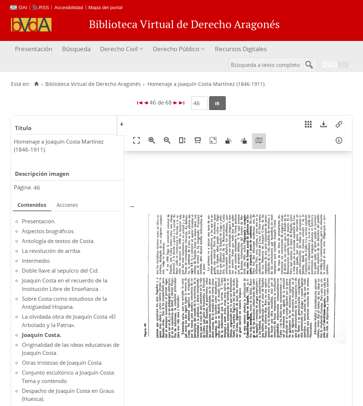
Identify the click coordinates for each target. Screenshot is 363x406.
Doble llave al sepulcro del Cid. (60, 270)
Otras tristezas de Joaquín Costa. (62, 362)
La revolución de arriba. (51, 250)
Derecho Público (176, 49)
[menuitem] (34, 49)
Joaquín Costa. (41, 334)
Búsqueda (76, 49)
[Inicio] (36, 84)
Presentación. (39, 221)
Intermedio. (36, 260)
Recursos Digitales (241, 49)
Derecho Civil (119, 49)
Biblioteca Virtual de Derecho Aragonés (93, 84)
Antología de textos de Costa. (58, 240)
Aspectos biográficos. (48, 231)
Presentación (33, 49)
